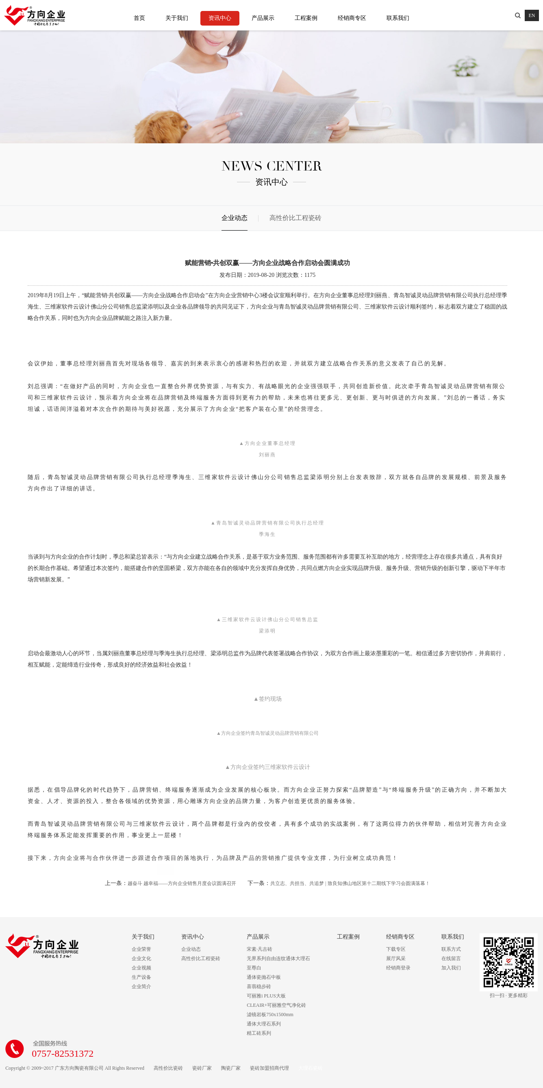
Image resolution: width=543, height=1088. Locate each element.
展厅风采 (396, 958)
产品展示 (263, 18)
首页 (139, 18)
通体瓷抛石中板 (264, 977)
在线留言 (451, 958)
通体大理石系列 (264, 1024)
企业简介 (141, 986)
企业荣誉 (141, 949)
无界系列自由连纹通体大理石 (278, 958)
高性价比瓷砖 (168, 1068)
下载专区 (396, 949)
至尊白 (254, 968)
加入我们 (451, 968)
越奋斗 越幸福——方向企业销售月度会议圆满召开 (182, 883)
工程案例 (306, 18)
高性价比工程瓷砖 (295, 217)
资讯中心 (220, 18)
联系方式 (451, 949)
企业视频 (141, 968)
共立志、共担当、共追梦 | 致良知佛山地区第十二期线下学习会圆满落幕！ (350, 883)
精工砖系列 (259, 1033)
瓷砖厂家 (202, 1068)
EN (532, 15)
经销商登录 (398, 968)
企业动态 (235, 217)
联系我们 (398, 18)
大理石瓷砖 (310, 1068)
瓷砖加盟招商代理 (269, 1068)
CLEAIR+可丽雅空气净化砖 (276, 1005)
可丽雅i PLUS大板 (266, 996)
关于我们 (176, 18)
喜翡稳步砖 (259, 986)
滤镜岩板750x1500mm (270, 1014)
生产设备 (141, 977)
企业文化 (141, 958)
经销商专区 (352, 18)
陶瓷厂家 (231, 1068)
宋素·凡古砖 (259, 949)
